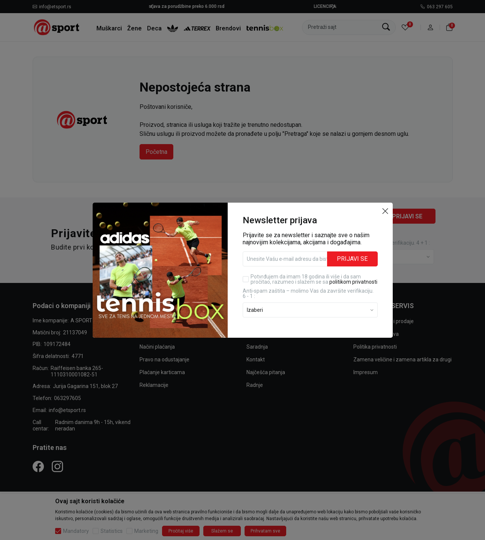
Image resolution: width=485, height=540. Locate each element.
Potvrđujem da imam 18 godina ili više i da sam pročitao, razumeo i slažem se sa (314, 279)
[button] (385, 210)
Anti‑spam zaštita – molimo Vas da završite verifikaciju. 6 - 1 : (308, 293)
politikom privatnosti (353, 282)
